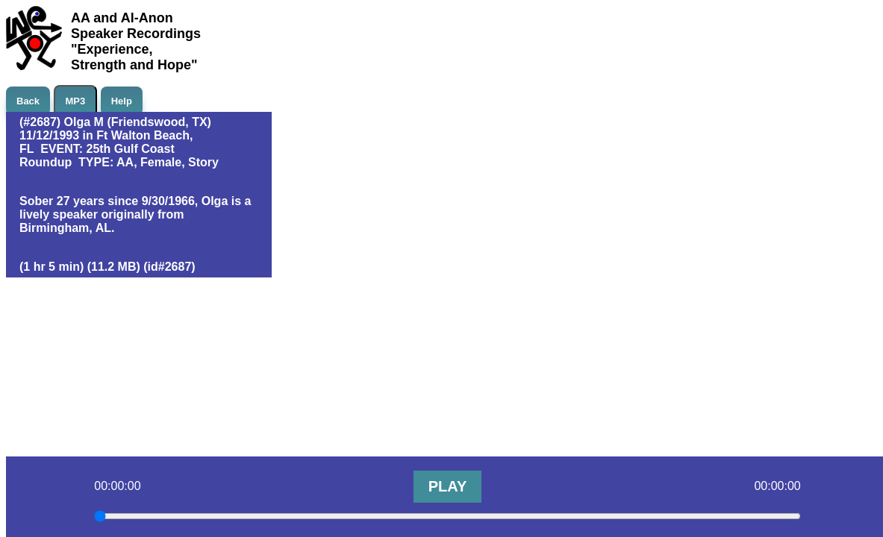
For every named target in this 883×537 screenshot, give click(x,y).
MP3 (76, 101)
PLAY (447, 486)
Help (121, 101)
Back (28, 101)
